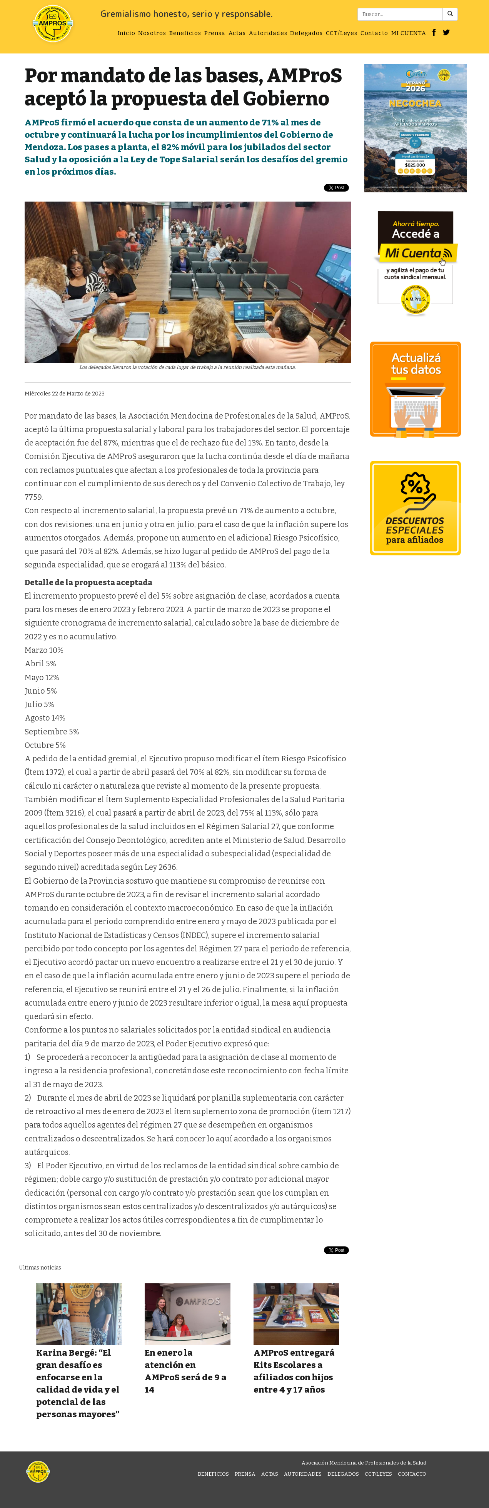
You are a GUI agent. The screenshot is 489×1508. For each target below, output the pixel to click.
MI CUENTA (408, 33)
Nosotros (152, 33)
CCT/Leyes (341, 33)
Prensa (214, 33)
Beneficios (185, 33)
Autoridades (268, 33)
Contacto (374, 33)
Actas (237, 33)
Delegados (306, 33)
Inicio (126, 33)
